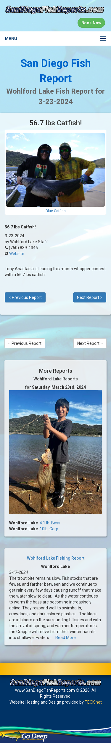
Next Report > (89, 297)
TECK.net (93, 702)
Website (16, 253)
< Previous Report (25, 297)
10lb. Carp (49, 528)
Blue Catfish (56, 211)
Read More (65, 637)
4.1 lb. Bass (50, 523)
